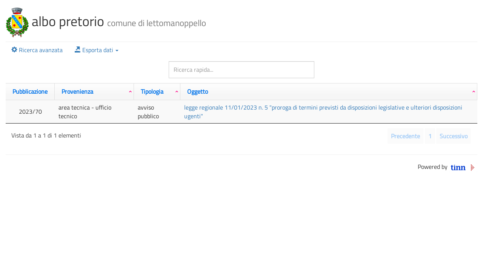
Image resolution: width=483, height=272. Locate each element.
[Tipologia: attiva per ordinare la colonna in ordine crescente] (157, 91)
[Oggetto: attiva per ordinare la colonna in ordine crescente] (328, 91)
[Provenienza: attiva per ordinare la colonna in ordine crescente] (94, 91)
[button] (96, 50)
